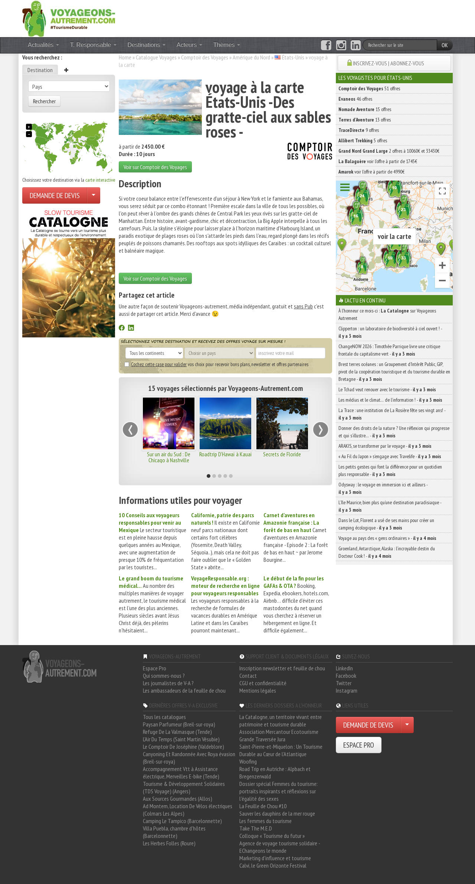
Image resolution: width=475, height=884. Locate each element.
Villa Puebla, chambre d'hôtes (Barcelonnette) (174, 832)
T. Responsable (93, 45)
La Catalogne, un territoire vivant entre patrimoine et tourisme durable (280, 720)
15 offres (364, 109)
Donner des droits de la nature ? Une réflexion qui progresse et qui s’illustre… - (393, 432)
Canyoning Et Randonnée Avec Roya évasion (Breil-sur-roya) (189, 757)
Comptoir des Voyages (204, 57)
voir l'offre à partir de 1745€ (377, 161)
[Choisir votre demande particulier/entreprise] (93, 195)
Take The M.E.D (255, 828)
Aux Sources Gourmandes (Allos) (177, 798)
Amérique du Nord (251, 57)
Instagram (346, 690)
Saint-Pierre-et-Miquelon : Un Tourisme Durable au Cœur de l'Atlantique (280, 750)
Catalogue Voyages (156, 57)
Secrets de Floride (282, 454)
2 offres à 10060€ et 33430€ (388, 151)
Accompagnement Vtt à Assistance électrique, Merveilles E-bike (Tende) (181, 772)
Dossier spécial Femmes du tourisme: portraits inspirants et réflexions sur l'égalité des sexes (278, 791)
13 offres (364, 119)
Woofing (248, 761)
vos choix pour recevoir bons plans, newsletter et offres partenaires (216, 364)
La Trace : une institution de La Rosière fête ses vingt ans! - (391, 414)
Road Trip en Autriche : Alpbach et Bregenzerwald (275, 772)
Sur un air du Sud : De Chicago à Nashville (168, 457)
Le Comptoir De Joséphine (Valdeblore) (183, 746)
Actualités (43, 45)
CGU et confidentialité (262, 683)
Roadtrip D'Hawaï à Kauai (225, 454)
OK (445, 45)
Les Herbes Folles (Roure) (169, 843)
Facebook (346, 675)
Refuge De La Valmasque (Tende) (177, 731)
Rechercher (44, 101)
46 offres (355, 98)
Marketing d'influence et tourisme (275, 858)
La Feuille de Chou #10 (262, 806)
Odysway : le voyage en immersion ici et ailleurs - (383, 488)
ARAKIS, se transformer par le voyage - (385, 446)
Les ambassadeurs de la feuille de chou (184, 690)
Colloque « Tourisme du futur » (272, 835)
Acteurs (189, 45)
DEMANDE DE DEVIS (55, 195)
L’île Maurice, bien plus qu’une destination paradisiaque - (389, 506)
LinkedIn (344, 668)
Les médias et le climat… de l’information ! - (390, 399)
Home (125, 57)
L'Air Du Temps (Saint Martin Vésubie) (181, 739)
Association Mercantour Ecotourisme (278, 731)
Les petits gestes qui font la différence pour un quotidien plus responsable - (390, 470)
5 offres (362, 140)
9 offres (358, 130)
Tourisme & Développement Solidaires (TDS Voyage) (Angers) (184, 787)
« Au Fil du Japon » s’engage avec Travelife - (389, 456)
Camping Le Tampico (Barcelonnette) (182, 821)
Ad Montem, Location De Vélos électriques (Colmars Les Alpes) (187, 809)
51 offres (369, 88)
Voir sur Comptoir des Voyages (155, 167)
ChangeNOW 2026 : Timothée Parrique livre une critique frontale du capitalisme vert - (389, 350)
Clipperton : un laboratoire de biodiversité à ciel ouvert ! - (390, 332)
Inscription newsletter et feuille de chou (282, 668)
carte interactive (100, 180)
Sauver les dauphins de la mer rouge (277, 813)
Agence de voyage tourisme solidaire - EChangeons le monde (279, 846)
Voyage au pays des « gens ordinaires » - (387, 538)
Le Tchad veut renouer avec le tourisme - (387, 389)
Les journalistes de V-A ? (168, 683)
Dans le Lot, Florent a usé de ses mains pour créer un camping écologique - (386, 524)
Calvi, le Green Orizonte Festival (273, 865)
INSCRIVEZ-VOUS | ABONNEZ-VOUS (388, 63)
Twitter (343, 683)
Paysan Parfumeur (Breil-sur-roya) (179, 724)
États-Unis (293, 57)
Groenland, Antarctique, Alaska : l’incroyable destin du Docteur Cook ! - (386, 552)
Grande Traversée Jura (262, 739)
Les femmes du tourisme (265, 821)
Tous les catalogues (164, 717)
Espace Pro (154, 668)
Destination (40, 70)
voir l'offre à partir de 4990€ (371, 171)
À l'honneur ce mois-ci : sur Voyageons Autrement (387, 314)
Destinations (147, 45)
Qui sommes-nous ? (164, 675)
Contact (248, 675)
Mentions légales (257, 690)
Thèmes (226, 45)
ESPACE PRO (358, 745)
